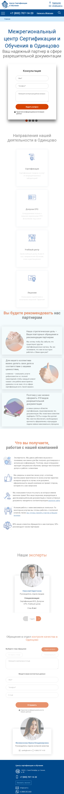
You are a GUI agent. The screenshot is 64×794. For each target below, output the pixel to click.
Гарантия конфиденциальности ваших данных (30, 112)
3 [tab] (33, 120)
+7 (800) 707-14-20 (21, 13)
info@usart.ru (57, 6)
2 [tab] (29, 120)
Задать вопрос (32, 107)
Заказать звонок (23, 783)
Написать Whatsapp (45, 13)
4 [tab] (36, 120)
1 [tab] (26, 120)
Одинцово (56, 3)
